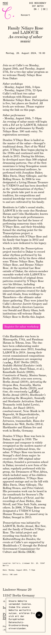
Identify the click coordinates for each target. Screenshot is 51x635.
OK (39, 615)
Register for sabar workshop (21, 326)
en (35, 9)
